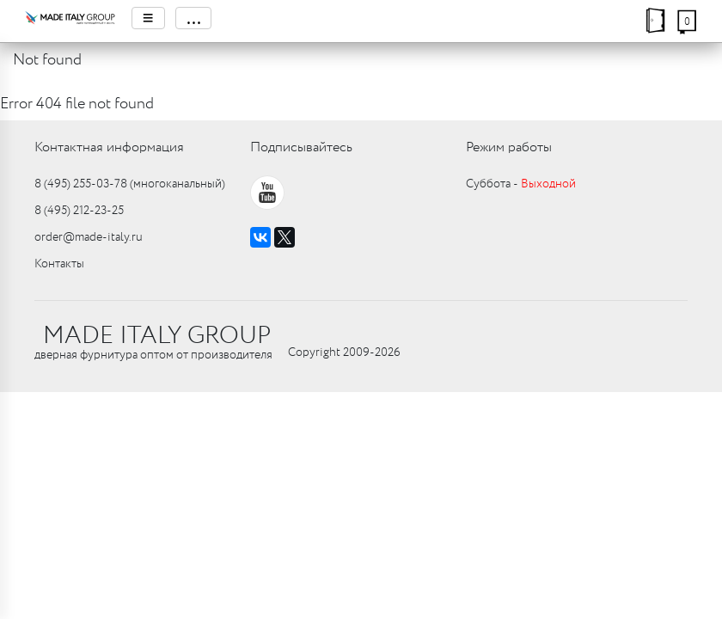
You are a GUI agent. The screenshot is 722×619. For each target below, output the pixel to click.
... (193, 18)
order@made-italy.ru (88, 237)
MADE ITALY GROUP (157, 336)
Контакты (59, 264)
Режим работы (509, 147)
